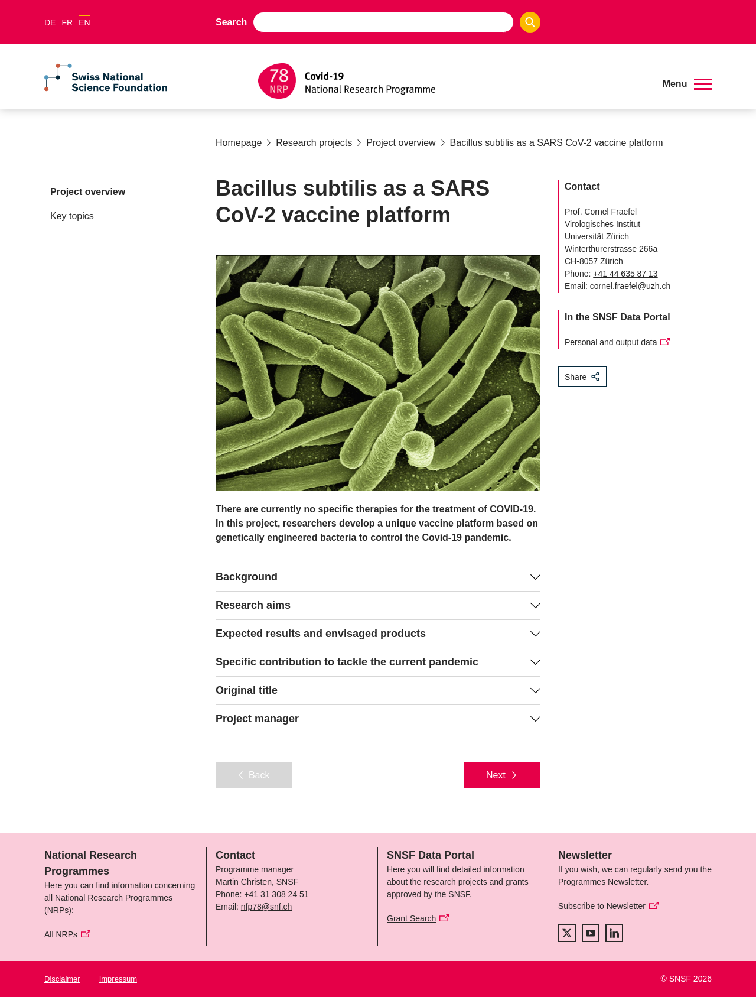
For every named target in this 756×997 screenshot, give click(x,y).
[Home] (451, 81)
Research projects (309, 143)
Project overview (396, 143)
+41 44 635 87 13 (625, 273)
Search (231, 22)
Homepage (239, 143)
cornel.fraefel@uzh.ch (630, 286)
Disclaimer (62, 979)
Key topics (72, 216)
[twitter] (567, 933)
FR (67, 22)
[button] (687, 84)
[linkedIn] (614, 933)
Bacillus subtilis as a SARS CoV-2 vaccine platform (552, 143)
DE (50, 22)
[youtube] (590, 933)
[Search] (530, 22)
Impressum (118, 979)
